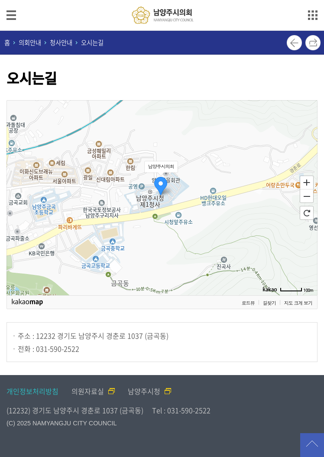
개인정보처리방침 (32, 391)
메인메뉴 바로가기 (162, 0)
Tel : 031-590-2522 (181, 410)
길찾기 (269, 303)
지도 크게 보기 (298, 303)
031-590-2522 (57, 348)
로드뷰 (248, 303)
